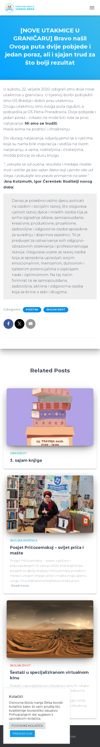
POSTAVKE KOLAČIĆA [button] (27, 725)
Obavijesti (18, 453)
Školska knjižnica (23, 540)
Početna (32, 309)
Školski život (56, 309)
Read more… (21, 585)
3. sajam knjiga (26, 460)
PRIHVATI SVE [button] (22, 733)
